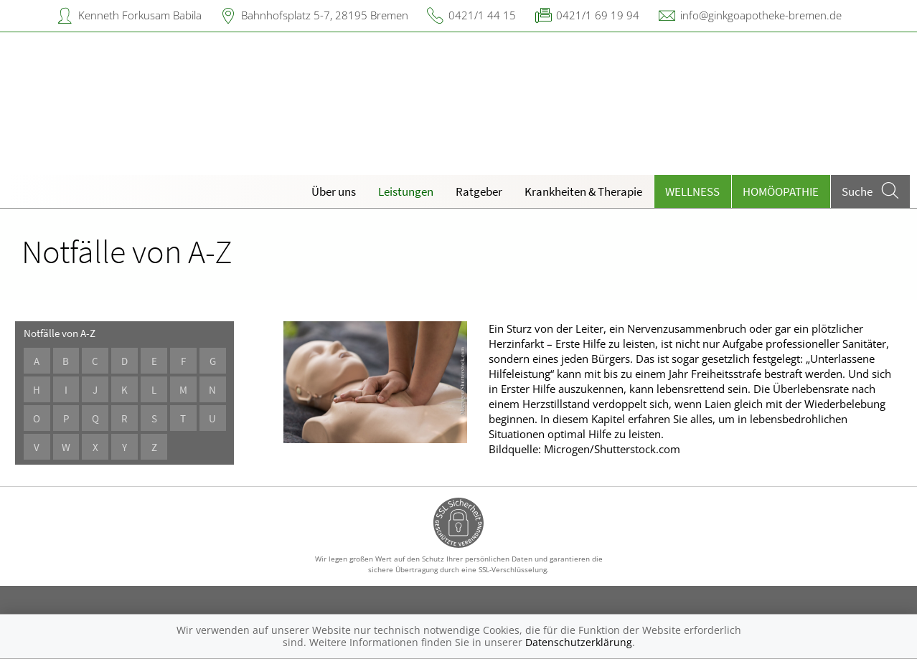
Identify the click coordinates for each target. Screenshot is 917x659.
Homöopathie (781, 191)
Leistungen (405, 191)
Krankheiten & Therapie (583, 191)
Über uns (333, 191)
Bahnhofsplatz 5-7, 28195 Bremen (324, 15)
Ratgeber (479, 191)
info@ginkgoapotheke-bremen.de (761, 15)
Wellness (692, 191)
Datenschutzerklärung (578, 642)
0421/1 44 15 (482, 15)
